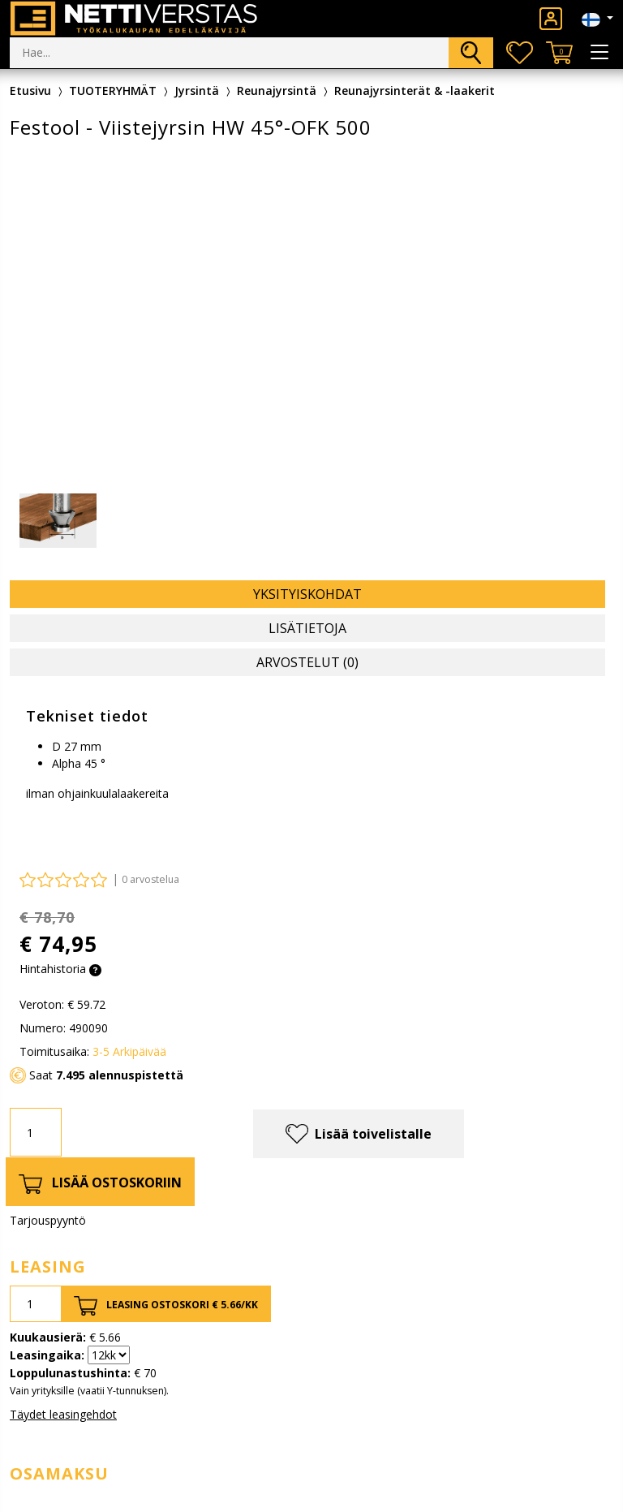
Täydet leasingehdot (63, 1414)
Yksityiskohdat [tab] (307, 594)
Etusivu (30, 90)
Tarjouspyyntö (48, 1220)
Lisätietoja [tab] (307, 628)
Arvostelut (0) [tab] (307, 662)
